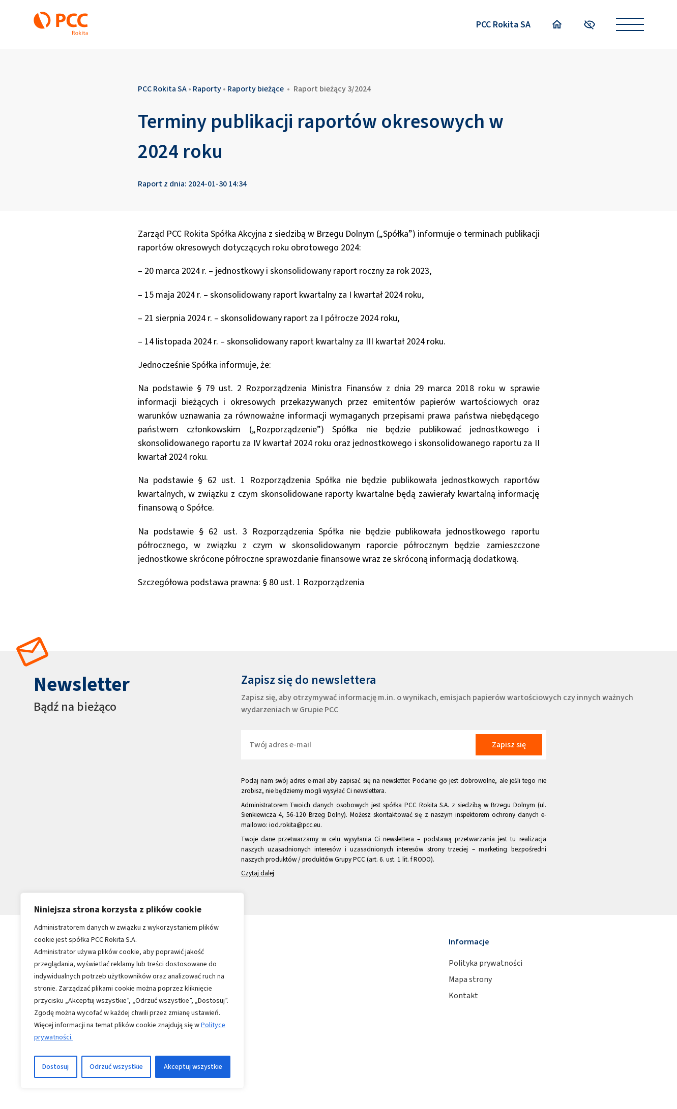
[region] (132, 991)
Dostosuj (55, 1066)
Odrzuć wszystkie (116, 1066)
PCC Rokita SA (503, 24)
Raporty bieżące (255, 88)
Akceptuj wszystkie (193, 1066)
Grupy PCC (350, 859)
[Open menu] (630, 25)
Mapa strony (470, 979)
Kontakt (463, 995)
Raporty (207, 88)
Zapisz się (509, 744)
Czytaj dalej (257, 873)
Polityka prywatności (485, 963)
